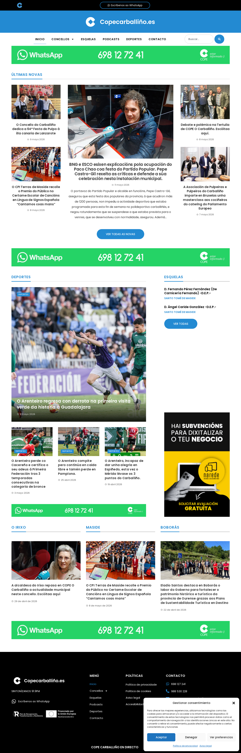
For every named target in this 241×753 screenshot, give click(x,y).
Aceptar (161, 737)
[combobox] (199, 39)
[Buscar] (219, 39)
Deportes (23, 294)
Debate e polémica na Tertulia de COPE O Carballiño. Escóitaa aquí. (205, 129)
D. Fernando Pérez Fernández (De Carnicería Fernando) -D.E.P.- (190, 291)
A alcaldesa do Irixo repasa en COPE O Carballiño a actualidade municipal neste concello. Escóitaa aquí (42, 589)
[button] (234, 703)
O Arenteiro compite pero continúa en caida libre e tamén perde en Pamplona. (77, 467)
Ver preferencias (221, 737)
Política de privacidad (185, 745)
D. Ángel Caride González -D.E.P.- (190, 307)
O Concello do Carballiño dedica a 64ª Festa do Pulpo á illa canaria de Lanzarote (35, 129)
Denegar (191, 737)
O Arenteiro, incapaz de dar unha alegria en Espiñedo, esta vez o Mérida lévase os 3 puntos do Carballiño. (124, 469)
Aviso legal (206, 745)
